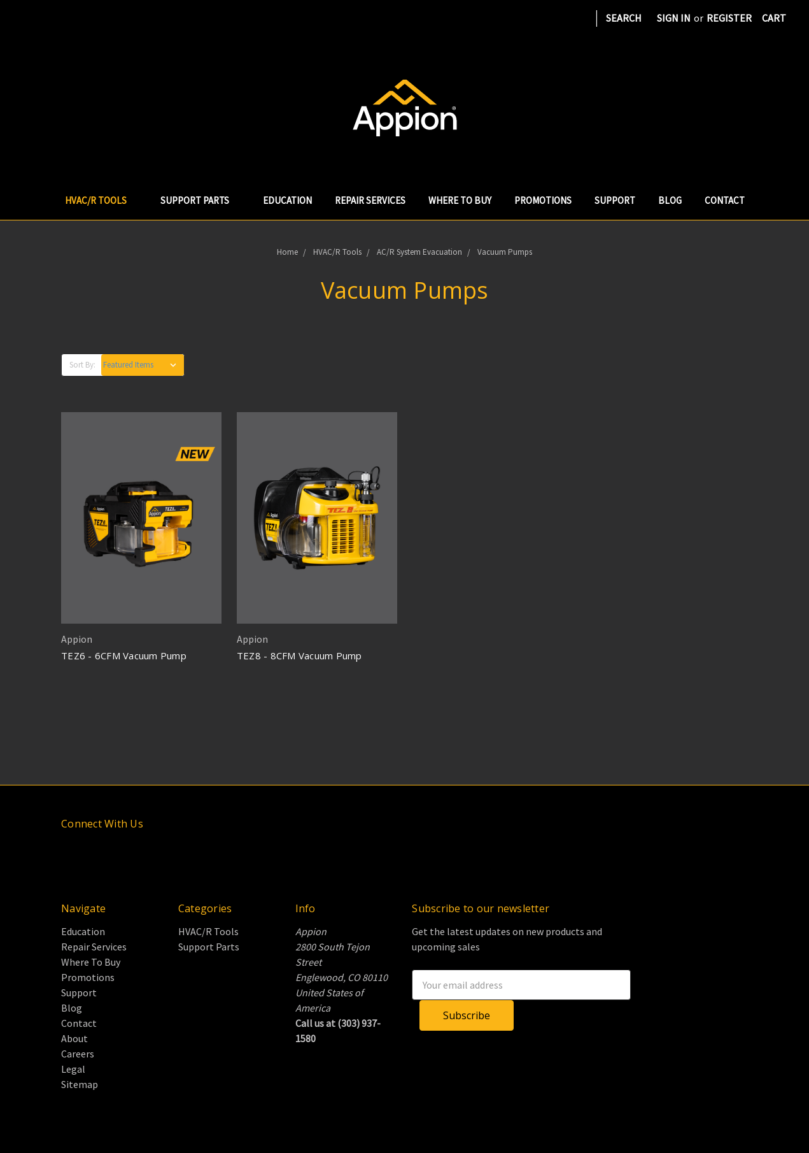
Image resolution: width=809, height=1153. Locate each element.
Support (614, 200)
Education (287, 200)
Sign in (674, 17)
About (74, 1038)
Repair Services (370, 200)
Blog (670, 200)
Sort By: (82, 364)
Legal (73, 1069)
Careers (77, 1053)
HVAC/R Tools (101, 200)
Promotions (543, 200)
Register (729, 17)
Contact (725, 200)
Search (624, 17)
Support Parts (200, 200)
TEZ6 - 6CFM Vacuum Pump (123, 655)
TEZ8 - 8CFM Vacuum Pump (299, 655)
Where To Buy (459, 200)
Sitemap (79, 1084)
